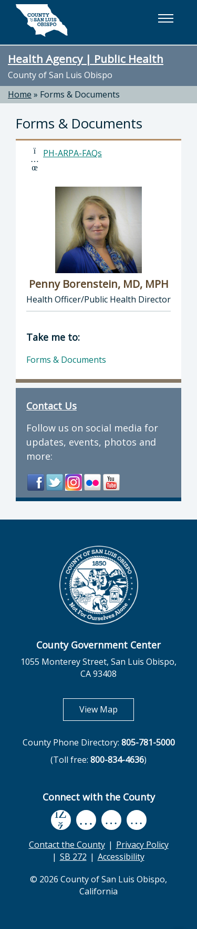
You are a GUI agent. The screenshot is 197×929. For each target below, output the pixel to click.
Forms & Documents (80, 94)
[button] (165, 18)
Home (20, 94)
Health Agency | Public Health (85, 58)
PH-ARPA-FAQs (72, 153)
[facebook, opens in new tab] (61, 820)
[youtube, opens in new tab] (86, 820)
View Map (106, 709)
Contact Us (51, 405)
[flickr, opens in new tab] (111, 820)
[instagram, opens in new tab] (136, 820)
